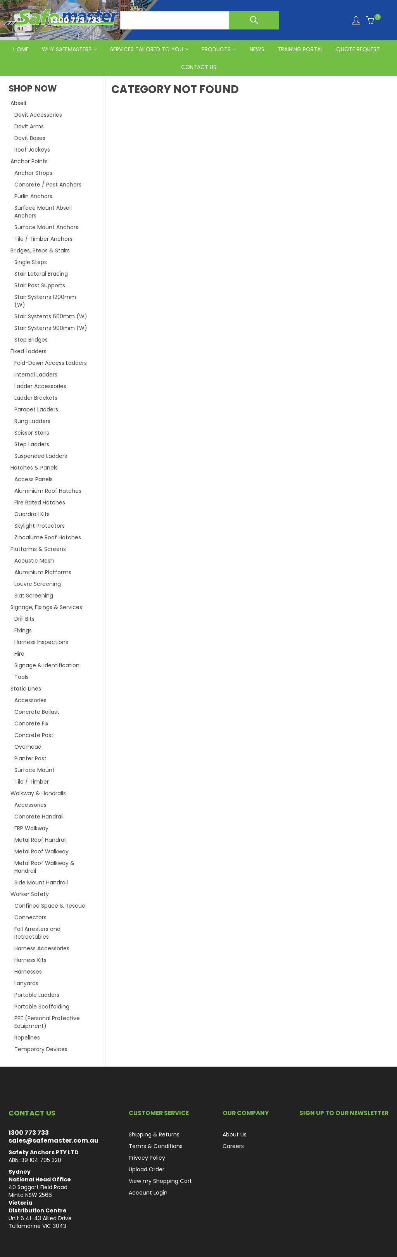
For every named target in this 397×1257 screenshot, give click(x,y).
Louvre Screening (37, 584)
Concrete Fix (31, 723)
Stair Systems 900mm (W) (50, 328)
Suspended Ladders (40, 456)
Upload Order (146, 1169)
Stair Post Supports (39, 285)
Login (356, 20)
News (257, 49)
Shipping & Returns (154, 1134)
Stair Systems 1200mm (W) (45, 301)
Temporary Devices (40, 1049)
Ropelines (27, 1037)
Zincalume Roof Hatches (47, 537)
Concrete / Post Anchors (47, 184)
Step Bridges (31, 340)
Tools (21, 677)
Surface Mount (34, 770)
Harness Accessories (41, 948)
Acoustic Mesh (34, 561)
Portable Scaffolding (41, 1006)
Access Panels (33, 479)
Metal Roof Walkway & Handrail (44, 867)
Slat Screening (33, 595)
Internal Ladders (35, 374)
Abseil (18, 103)
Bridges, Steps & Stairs (40, 250)
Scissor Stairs (31, 433)
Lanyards (26, 983)
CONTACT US (198, 67)
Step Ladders (31, 444)
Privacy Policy (147, 1158)
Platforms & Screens (38, 549)
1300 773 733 (29, 1132)
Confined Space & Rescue (49, 906)
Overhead (27, 747)
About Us (235, 1134)
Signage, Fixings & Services (46, 607)
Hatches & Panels (34, 467)
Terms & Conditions (156, 1146)
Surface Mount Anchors (46, 227)
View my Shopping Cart (160, 1181)
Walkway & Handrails (38, 793)
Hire (19, 654)
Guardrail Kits (32, 514)
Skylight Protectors (39, 526)
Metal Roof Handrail (40, 840)
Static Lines (25, 688)
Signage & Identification (46, 665)
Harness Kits (30, 960)
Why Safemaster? (66, 49)
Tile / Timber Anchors (43, 239)
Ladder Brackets (35, 398)
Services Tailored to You (146, 49)
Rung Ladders (32, 421)
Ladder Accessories (40, 386)
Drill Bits (24, 619)
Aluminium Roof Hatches (47, 491)
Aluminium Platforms (42, 572)
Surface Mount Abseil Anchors (43, 211)
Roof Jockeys (32, 150)
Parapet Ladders (36, 409)
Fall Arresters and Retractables (37, 933)
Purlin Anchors (33, 196)
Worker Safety (29, 894)
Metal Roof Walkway (41, 851)
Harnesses (28, 972)
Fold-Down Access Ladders (50, 363)
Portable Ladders (36, 995)
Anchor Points (29, 161)
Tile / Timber (31, 782)
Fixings (23, 630)
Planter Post (30, 758)
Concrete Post (34, 735)
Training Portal (300, 49)
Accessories (30, 700)
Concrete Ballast (36, 712)
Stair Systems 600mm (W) (50, 316)
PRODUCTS (216, 49)
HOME (21, 49)
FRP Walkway (31, 828)
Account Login (148, 1193)
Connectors (30, 917)
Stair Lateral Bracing (41, 274)
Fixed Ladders (28, 351)
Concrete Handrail (39, 816)
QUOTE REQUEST (358, 49)
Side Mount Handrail (41, 882)
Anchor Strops (33, 173)
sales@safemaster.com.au (53, 1140)
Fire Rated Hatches (39, 502)
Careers (233, 1146)
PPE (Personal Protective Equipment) (47, 1022)
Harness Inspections (41, 642)
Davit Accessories (38, 115)
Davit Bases (29, 138)
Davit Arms (29, 126)
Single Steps (30, 262)
